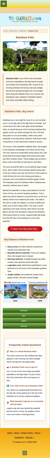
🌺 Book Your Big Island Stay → (25, 229)
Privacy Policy (27, 433)
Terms (37, 433)
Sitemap (29, 437)
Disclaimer (19, 437)
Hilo (15, 123)
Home (9, 433)
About (16, 433)
